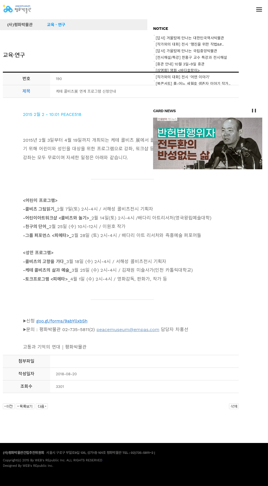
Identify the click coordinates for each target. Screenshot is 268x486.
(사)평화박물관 (20, 24)
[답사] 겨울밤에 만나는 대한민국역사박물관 (190, 38)
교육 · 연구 (56, 24)
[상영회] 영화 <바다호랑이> (178, 70)
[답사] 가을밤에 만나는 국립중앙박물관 (186, 51)
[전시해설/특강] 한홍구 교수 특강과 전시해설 (191, 57)
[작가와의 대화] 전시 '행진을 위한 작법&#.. (190, 44)
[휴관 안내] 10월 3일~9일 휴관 (180, 64)
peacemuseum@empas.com (127, 329)
